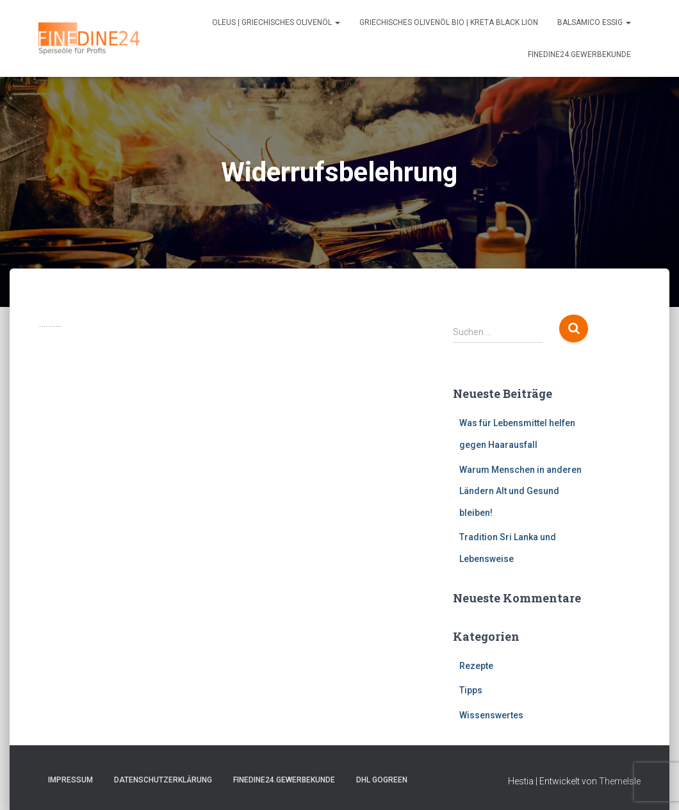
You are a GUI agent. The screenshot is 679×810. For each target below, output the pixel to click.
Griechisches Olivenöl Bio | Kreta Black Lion (448, 22)
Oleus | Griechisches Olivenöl (276, 22)
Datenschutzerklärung (163, 779)
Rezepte (476, 666)
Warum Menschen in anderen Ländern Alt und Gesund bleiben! (520, 491)
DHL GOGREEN (381, 779)
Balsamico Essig (594, 22)
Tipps (470, 690)
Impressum (70, 779)
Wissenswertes (491, 715)
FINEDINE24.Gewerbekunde (579, 54)
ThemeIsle (620, 781)
